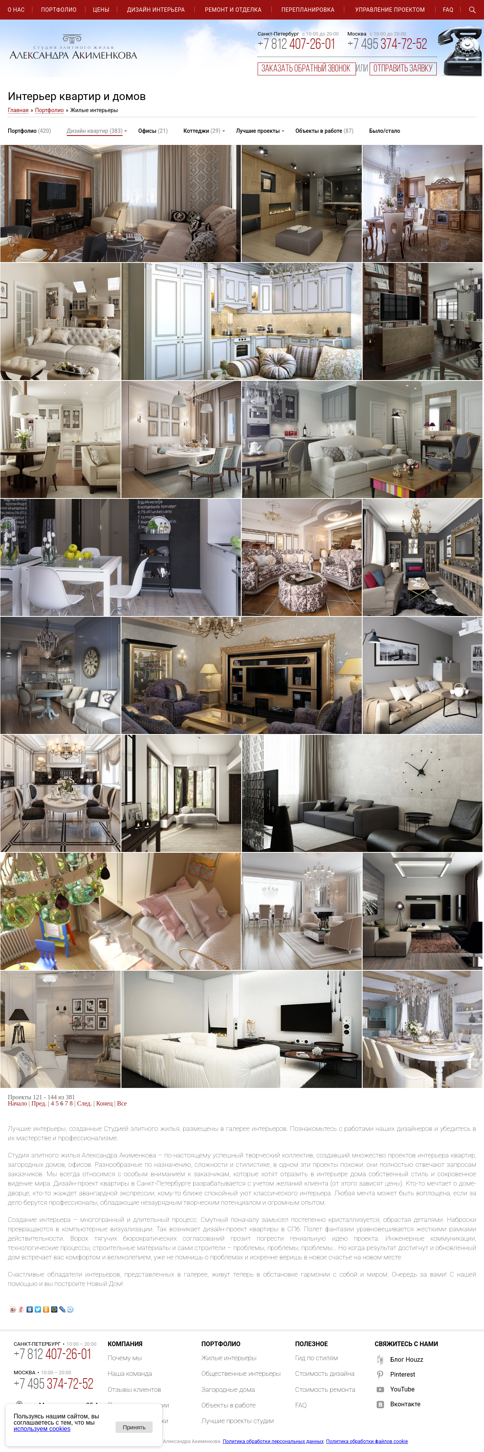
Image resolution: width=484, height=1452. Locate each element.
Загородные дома (228, 1389)
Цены (101, 10)
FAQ (448, 10)
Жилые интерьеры (228, 1358)
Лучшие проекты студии (237, 1421)
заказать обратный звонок (307, 69)
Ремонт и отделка (233, 10)
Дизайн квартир (95, 131)
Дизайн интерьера (156, 10)
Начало (17, 1103)
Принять (134, 1427)
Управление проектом (390, 10)
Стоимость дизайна (324, 1373)
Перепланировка (308, 10)
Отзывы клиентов (134, 1389)
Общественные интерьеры (241, 1373)
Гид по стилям (316, 1358)
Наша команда (130, 1373)
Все (122, 1103)
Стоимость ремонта (325, 1389)
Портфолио (59, 10)
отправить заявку (403, 69)
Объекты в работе (324, 131)
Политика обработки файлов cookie (367, 1441)
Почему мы (125, 1358)
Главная (18, 110)
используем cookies (42, 1428)
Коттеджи (202, 131)
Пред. (39, 1103)
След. (84, 1103)
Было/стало (384, 131)
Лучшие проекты (258, 131)
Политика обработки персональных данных (273, 1441)
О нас (16, 10)
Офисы (153, 131)
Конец (104, 1103)
